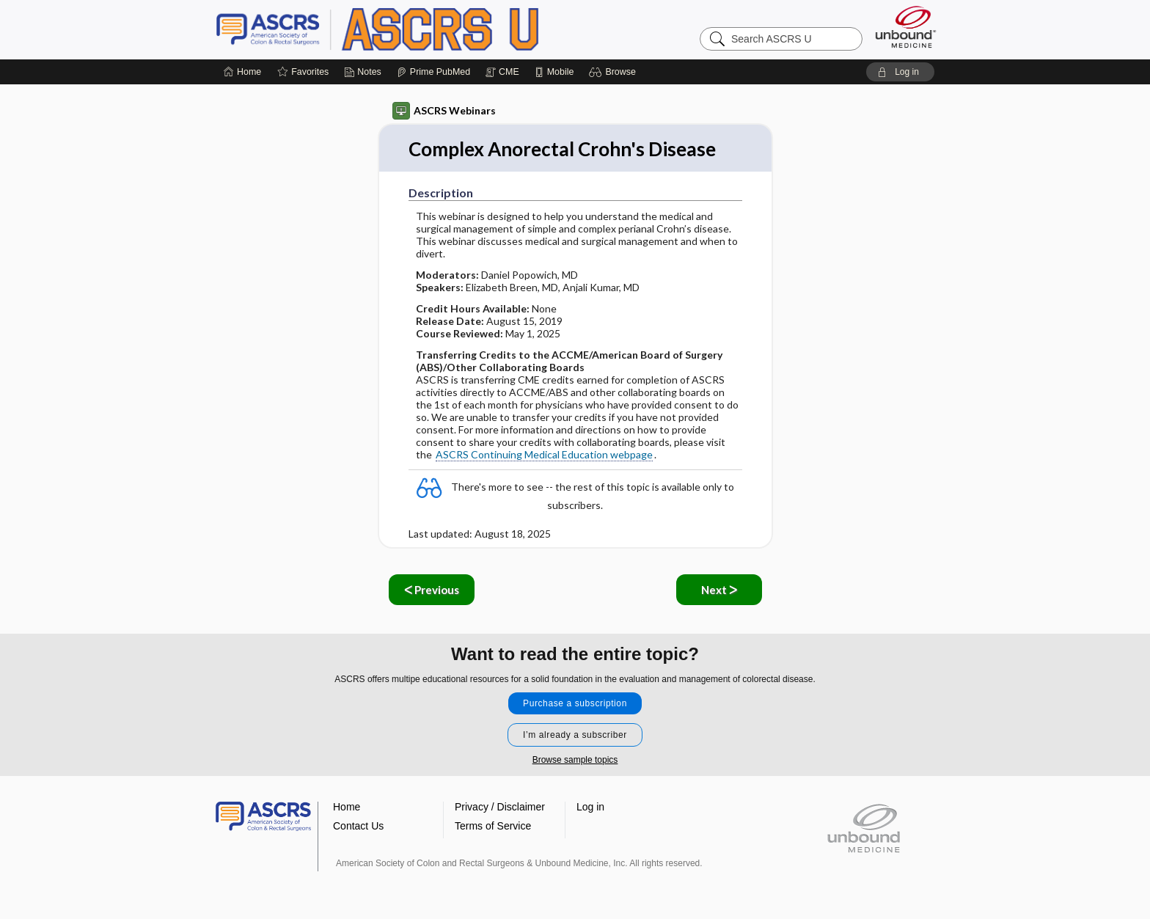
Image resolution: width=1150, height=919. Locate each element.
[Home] (242, 71)
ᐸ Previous (431, 589)
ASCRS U (399, 29)
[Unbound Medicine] (906, 27)
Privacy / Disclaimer (500, 807)
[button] (614, 71)
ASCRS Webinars (444, 111)
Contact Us (358, 826)
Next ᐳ (719, 589)
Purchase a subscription (575, 703)
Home (346, 807)
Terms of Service (493, 826)
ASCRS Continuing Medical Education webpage (544, 454)
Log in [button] (590, 807)
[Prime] (433, 71)
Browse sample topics (575, 760)
